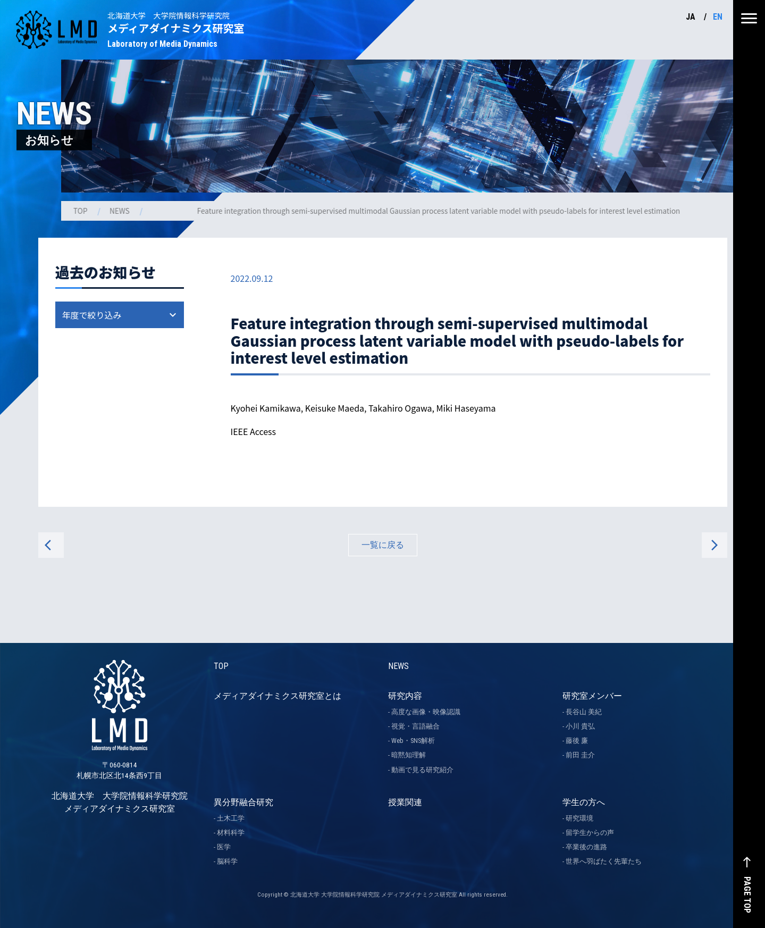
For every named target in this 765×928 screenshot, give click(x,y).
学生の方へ (583, 802)
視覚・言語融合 (415, 726)
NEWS (121, 210)
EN (717, 17)
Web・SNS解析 (413, 741)
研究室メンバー (592, 696)
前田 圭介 (580, 755)
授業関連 (405, 802)
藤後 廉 (577, 741)
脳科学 (227, 861)
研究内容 (405, 696)
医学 (224, 847)
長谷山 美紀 (584, 712)
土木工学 (231, 818)
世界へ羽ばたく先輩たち (604, 861)
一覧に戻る (383, 545)
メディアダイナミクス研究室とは (277, 696)
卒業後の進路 (586, 847)
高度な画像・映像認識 (425, 712)
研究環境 (579, 818)
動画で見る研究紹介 (422, 770)
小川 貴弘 (580, 726)
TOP (81, 210)
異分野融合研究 (243, 802)
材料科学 (231, 833)
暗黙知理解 (408, 755)
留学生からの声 (590, 833)
